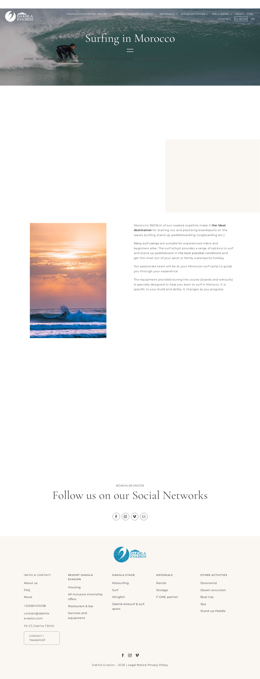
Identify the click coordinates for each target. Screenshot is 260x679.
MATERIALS (164, 575)
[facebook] (116, 516)
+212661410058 (35, 605)
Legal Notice (137, 665)
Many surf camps (146, 243)
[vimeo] (134, 516)
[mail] (144, 516)
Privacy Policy (158, 665)
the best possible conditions (199, 253)
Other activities (213, 575)
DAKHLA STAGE (123, 575)
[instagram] (125, 516)
